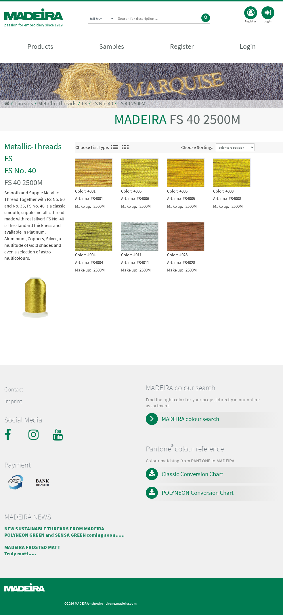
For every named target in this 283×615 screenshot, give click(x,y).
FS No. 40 (102, 103)
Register (182, 46)
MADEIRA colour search (190, 419)
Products (40, 46)
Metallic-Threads (57, 103)
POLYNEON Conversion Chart (198, 492)
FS (84, 103)
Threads (23, 103)
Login (248, 46)
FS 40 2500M (132, 103)
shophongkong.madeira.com (114, 603)
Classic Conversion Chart (192, 474)
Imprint (13, 401)
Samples (111, 46)
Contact (13, 389)
